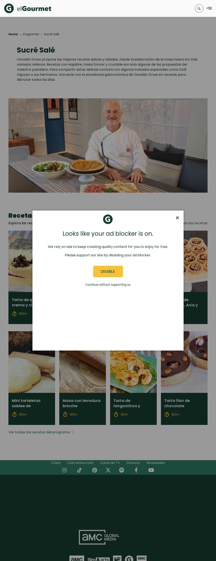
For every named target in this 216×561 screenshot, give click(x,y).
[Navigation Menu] (208, 8)
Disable (108, 271)
